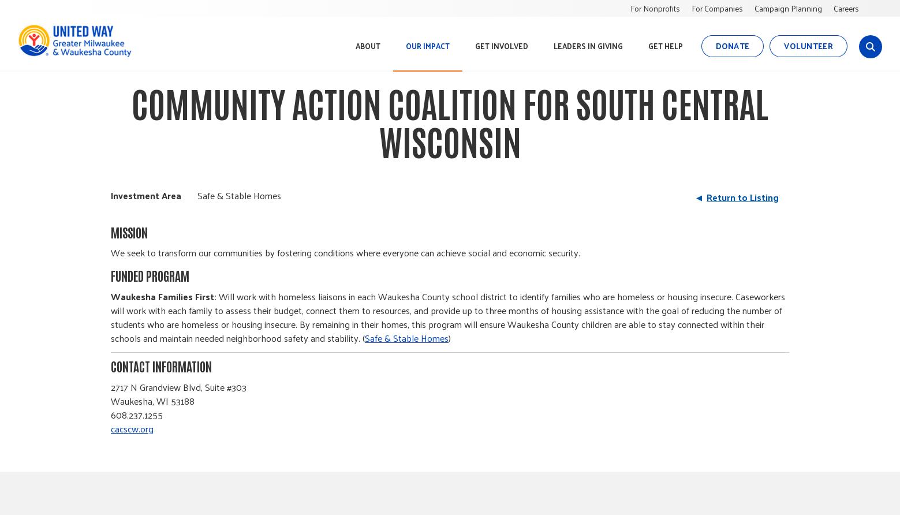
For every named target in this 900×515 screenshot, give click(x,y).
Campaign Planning (788, 8)
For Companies (717, 8)
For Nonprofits (655, 8)
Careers (846, 8)
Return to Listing (743, 197)
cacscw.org (132, 428)
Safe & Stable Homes (407, 338)
